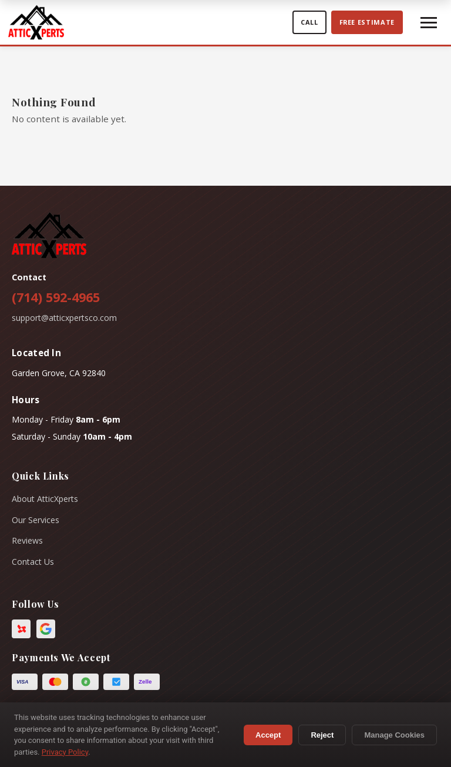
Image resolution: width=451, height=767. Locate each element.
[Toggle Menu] (429, 22)
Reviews (27, 540)
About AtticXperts (45, 498)
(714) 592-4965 (56, 297)
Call (309, 22)
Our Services (35, 519)
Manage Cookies (394, 735)
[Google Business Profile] (45, 628)
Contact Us (33, 561)
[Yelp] (21, 628)
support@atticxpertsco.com (64, 317)
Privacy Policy (65, 752)
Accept (268, 735)
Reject (322, 735)
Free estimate (367, 22)
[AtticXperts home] (147, 22)
